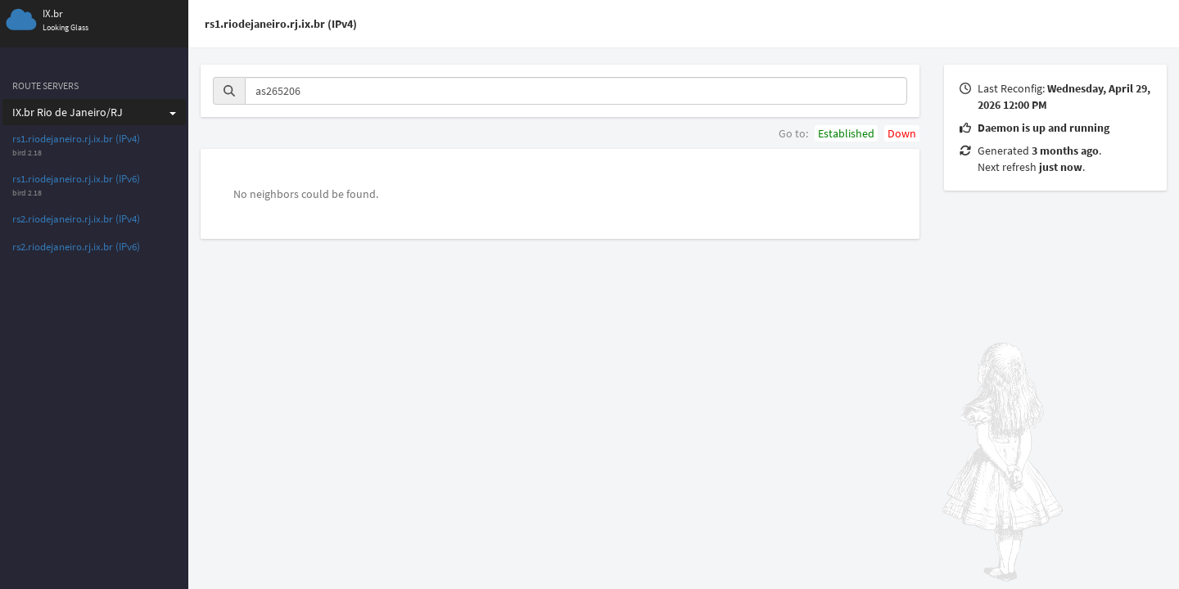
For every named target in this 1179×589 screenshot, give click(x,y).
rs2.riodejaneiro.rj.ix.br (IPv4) (76, 219)
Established (846, 133)
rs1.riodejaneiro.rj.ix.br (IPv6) (76, 179)
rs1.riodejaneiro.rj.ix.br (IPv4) (76, 139)
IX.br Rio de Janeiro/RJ (94, 112)
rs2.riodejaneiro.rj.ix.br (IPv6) (76, 247)
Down (902, 133)
